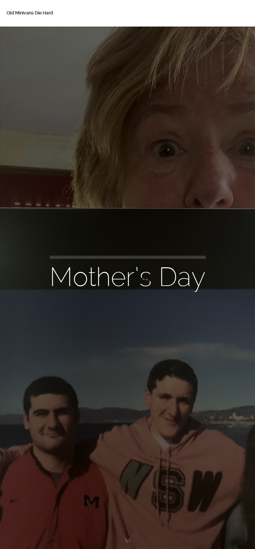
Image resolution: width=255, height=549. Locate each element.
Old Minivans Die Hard (30, 12)
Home (22, 36)
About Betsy (29, 50)
